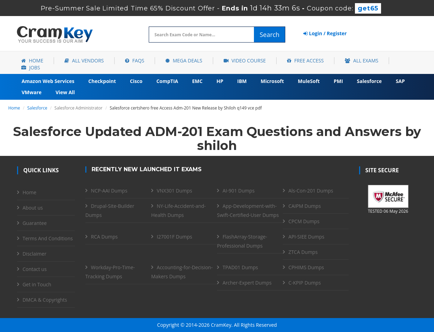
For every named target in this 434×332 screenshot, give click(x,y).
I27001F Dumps (174, 236)
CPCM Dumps (303, 221)
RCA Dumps (104, 236)
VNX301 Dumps (174, 190)
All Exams (361, 60)
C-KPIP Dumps (304, 282)
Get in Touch (37, 284)
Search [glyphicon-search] (269, 34)
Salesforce (369, 81)
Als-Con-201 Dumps (310, 190)
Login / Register (325, 33)
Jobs (30, 67)
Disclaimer (34, 253)
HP (219, 81)
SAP (400, 81)
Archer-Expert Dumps (247, 282)
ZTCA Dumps (303, 252)
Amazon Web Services (48, 81)
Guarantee (35, 223)
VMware (31, 92)
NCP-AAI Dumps (109, 190)
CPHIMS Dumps (306, 267)
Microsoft (272, 81)
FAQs (134, 60)
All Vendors (84, 60)
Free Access (305, 60)
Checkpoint (102, 81)
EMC (197, 81)
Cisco (136, 81)
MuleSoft (309, 81)
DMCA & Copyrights (45, 299)
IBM (242, 81)
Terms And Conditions (48, 238)
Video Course (245, 60)
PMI (338, 81)
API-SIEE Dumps (306, 236)
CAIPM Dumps (304, 206)
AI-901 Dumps (239, 190)
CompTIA (167, 81)
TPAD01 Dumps (240, 267)
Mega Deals (183, 60)
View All (65, 92)
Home (32, 60)
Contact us (35, 269)
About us (33, 207)
